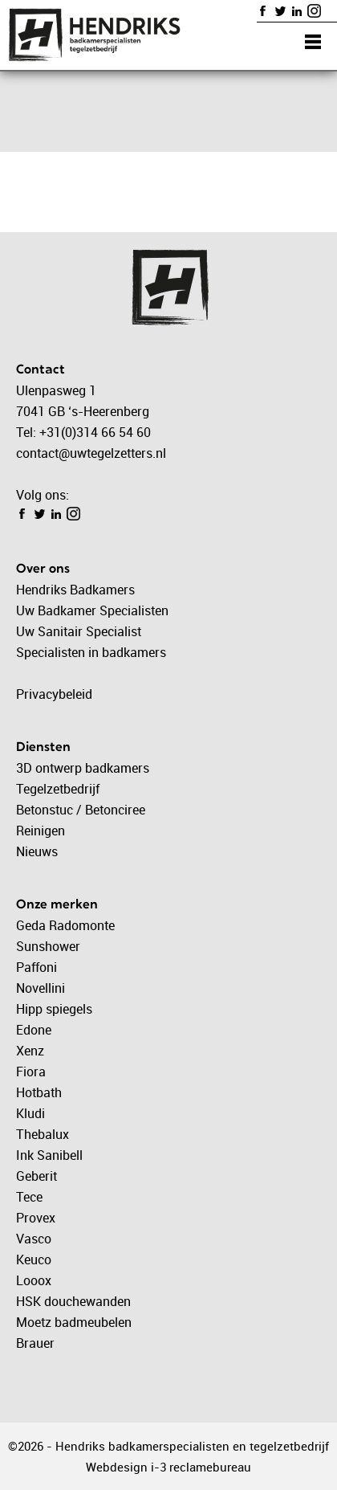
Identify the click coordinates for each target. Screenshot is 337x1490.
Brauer (35, 1343)
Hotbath (39, 1092)
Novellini (40, 988)
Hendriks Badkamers (75, 589)
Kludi (30, 1113)
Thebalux (42, 1134)
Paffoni (36, 967)
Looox (33, 1280)
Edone (33, 1030)
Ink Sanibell (49, 1155)
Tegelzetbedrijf (57, 789)
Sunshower (48, 946)
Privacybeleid (54, 694)
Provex (35, 1218)
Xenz (30, 1050)
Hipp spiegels (54, 1009)
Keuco (33, 1259)
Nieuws (37, 851)
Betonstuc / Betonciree (80, 809)
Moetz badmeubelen (74, 1322)
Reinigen (40, 830)
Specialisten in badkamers (91, 652)
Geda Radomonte (65, 925)
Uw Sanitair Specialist (78, 631)
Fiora (31, 1071)
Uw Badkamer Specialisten (92, 610)
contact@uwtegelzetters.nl (91, 453)
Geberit (36, 1176)
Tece (29, 1197)
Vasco (33, 1238)
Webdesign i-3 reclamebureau (168, 1467)
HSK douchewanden (73, 1301)
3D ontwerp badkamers (82, 768)
